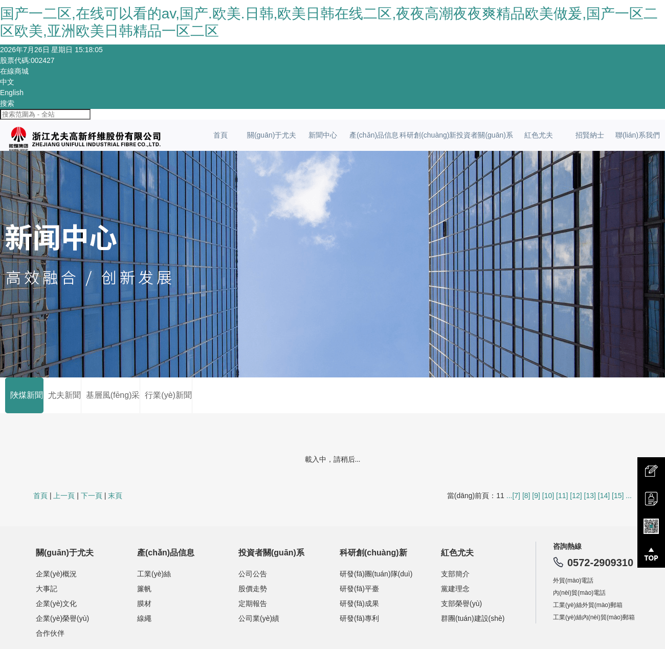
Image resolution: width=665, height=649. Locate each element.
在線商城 (14, 71)
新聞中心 (322, 135)
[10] (548, 495)
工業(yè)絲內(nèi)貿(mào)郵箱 (594, 617)
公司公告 (252, 574)
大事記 (46, 589)
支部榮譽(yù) (461, 603)
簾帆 (144, 589)
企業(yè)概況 (56, 574)
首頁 (220, 135)
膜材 (144, 603)
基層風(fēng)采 (110, 395)
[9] (536, 495)
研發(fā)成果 (359, 603)
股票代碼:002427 (27, 60)
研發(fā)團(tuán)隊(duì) (376, 574)
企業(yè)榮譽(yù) (62, 618)
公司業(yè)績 (258, 618)
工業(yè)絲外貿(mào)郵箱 (588, 605)
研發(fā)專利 (359, 618)
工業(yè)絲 (154, 574)
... (509, 495)
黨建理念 (455, 589)
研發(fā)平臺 (359, 589)
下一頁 (91, 495)
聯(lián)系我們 (637, 135)
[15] (618, 495)
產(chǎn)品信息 (373, 135)
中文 (7, 82)
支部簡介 (455, 574)
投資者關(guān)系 (484, 135)
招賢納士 (589, 135)
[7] (516, 495)
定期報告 (252, 603)
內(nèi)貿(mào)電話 (579, 592)
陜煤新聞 (24, 395)
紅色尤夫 (538, 135)
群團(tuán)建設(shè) (472, 618)
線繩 (144, 618)
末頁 (115, 495)
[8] (526, 495)
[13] (590, 495)
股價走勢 (252, 589)
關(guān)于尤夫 (271, 135)
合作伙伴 (50, 633)
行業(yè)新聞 (165, 395)
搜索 (7, 103)
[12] (576, 495)
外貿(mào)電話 (573, 580)
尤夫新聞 (62, 395)
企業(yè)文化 (56, 603)
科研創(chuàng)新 (428, 135)
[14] (604, 495)
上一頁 (64, 495)
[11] (562, 495)
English (12, 92)
